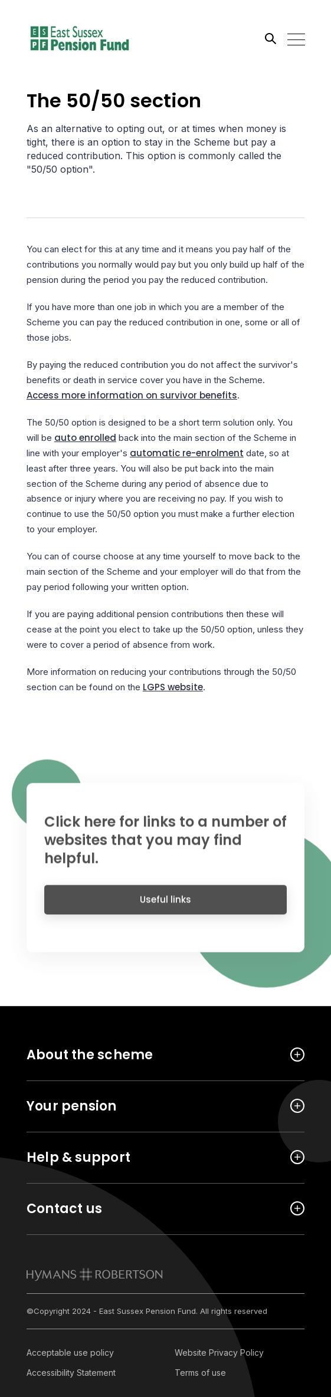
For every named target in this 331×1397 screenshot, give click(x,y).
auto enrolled (85, 437)
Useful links (165, 905)
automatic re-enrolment (187, 453)
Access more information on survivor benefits (132, 395)
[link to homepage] (95, 1274)
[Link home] (80, 38)
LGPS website (173, 687)
